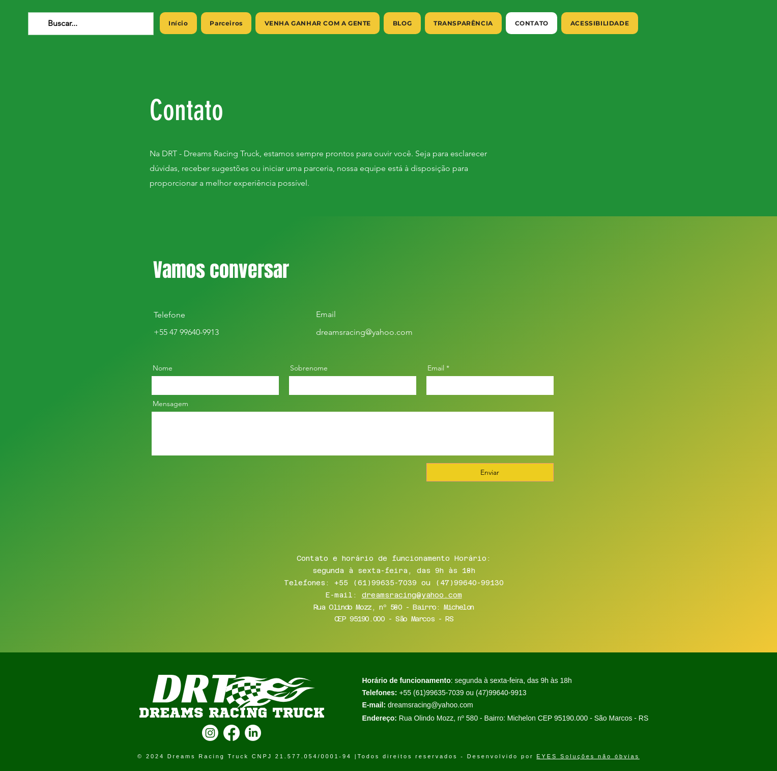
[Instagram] (210, 733)
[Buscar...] (90, 24)
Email (435, 368)
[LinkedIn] (253, 733)
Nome (162, 368)
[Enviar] (490, 472)
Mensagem (170, 403)
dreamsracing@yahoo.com (412, 595)
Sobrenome (309, 368)
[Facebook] (231, 733)
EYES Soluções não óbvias (588, 756)
